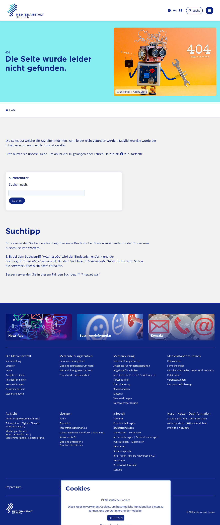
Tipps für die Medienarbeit (75, 375)
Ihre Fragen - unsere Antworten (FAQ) (134, 455)
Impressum (14, 487)
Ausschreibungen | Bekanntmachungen (135, 437)
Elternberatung (121, 384)
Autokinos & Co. (68, 437)
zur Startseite (133, 154)
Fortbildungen (121, 379)
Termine (118, 418)
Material (118, 393)
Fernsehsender (175, 365)
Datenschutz (68, 487)
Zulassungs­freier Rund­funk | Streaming (82, 432)
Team (9, 370)
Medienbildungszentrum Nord (77, 365)
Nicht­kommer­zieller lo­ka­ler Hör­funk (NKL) (190, 370)
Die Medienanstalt (18, 356)
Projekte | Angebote (178, 427)
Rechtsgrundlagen (16, 379)
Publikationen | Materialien (128, 441)
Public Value (174, 375)
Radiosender (174, 361)
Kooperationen (121, 389)
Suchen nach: (18, 184)
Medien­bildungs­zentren (76, 356)
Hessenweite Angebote (72, 361)
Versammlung (13, 361)
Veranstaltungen (15, 384)
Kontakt (117, 469)
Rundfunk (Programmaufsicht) (22, 418)
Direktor (10, 365)
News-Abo (119, 460)
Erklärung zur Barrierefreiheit (133, 487)
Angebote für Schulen (125, 370)
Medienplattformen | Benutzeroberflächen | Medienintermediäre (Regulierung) (25, 434)
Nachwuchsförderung (125, 402)
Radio (63, 418)
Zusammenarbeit (15, 389)
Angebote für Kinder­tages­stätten (131, 365)
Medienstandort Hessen (184, 356)
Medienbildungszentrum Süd (76, 370)
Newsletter (119, 446)
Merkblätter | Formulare (127, 432)
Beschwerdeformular (125, 465)
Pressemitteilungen (124, 423)
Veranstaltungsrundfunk (73, 427)
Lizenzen (66, 413)
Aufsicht (11, 413)
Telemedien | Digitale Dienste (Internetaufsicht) (22, 425)
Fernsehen (65, 423)
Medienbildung (124, 356)
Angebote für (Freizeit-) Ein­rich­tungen (134, 375)
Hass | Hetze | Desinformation (189, 413)
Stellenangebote (15, 393)
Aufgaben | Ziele (15, 375)
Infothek (119, 413)
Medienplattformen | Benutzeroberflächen (71, 443)
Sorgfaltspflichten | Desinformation (187, 418)
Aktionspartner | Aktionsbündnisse (187, 423)
